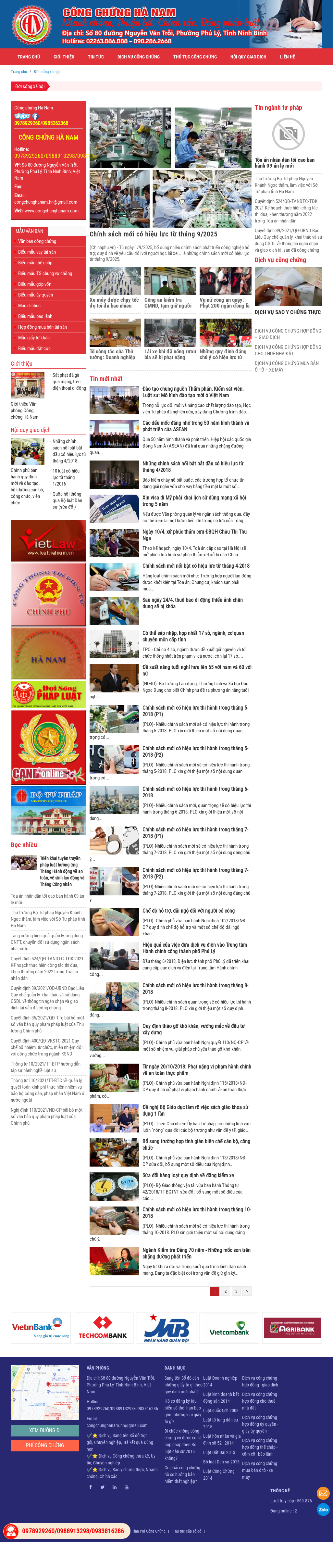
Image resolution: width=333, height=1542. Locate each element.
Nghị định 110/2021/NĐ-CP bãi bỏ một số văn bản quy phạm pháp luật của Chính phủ (46, 1116)
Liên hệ (287, 56)
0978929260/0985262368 (41, 123)
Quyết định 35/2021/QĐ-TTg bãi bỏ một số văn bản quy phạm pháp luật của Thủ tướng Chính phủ (47, 1024)
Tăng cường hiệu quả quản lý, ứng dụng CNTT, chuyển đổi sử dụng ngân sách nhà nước (47, 942)
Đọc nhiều (24, 845)
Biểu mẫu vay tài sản (37, 252)
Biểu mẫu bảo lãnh (35, 316)
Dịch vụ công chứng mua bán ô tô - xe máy (259, 1470)
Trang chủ (29, 56)
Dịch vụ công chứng (138, 56)
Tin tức (96, 56)
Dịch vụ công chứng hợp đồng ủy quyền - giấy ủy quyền (260, 1424)
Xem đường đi (45, 1430)
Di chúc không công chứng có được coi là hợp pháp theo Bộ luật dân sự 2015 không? (183, 1444)
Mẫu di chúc (29, 306)
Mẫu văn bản (29, 231)
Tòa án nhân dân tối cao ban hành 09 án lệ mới (284, 163)
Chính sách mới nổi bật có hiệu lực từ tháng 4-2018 (196, 566)
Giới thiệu (64, 56)
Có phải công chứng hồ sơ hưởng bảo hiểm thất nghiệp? (182, 1474)
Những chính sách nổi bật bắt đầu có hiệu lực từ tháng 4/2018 (69, 451)
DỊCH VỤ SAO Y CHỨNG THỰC (288, 312)
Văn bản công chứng (37, 241)
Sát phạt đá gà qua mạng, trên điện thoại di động (69, 381)
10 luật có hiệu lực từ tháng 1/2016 (66, 477)
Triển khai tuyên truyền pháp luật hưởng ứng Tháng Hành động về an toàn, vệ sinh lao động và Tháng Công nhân (62, 871)
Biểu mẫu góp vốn (34, 284)
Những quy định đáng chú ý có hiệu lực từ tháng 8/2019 (223, 354)
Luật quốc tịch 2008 (221, 1410)
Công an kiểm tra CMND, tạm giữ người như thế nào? (167, 303)
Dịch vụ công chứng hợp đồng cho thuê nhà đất (259, 1401)
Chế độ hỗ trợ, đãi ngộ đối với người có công (188, 911)
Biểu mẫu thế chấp (35, 263)
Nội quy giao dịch (248, 56)
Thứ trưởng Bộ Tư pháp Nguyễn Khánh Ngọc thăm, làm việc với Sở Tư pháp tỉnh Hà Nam (48, 919)
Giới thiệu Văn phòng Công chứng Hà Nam (24, 410)
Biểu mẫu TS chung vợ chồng (45, 273)
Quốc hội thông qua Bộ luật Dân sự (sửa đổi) (67, 500)
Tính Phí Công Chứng (149, 1531)
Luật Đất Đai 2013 (219, 1452)
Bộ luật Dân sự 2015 (221, 1461)
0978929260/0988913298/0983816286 (60, 155)
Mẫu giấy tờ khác (34, 338)
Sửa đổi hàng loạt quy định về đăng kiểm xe (188, 1175)
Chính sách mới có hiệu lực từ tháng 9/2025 (153, 234)
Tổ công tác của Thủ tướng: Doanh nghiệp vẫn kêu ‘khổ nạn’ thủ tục (112, 354)
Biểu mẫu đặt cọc (34, 348)
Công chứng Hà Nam (33, 108)
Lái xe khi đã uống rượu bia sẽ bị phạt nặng (170, 354)
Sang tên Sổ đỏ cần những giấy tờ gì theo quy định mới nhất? (184, 1384)
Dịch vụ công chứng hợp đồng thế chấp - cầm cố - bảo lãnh (260, 1447)
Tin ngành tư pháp (278, 107)
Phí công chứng (45, 1445)
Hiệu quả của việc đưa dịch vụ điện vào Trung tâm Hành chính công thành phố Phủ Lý (194, 948)
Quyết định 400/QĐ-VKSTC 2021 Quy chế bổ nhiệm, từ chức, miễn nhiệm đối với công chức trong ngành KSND (46, 1047)
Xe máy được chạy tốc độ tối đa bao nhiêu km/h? (114, 303)
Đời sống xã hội (29, 86)
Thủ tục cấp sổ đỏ (187, 1531)
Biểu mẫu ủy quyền (35, 295)
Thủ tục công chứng (195, 56)
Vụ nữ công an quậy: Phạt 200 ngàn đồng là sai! (225, 303)
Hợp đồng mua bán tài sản (42, 327)
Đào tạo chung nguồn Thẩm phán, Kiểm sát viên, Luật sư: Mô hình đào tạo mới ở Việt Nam (192, 392)
